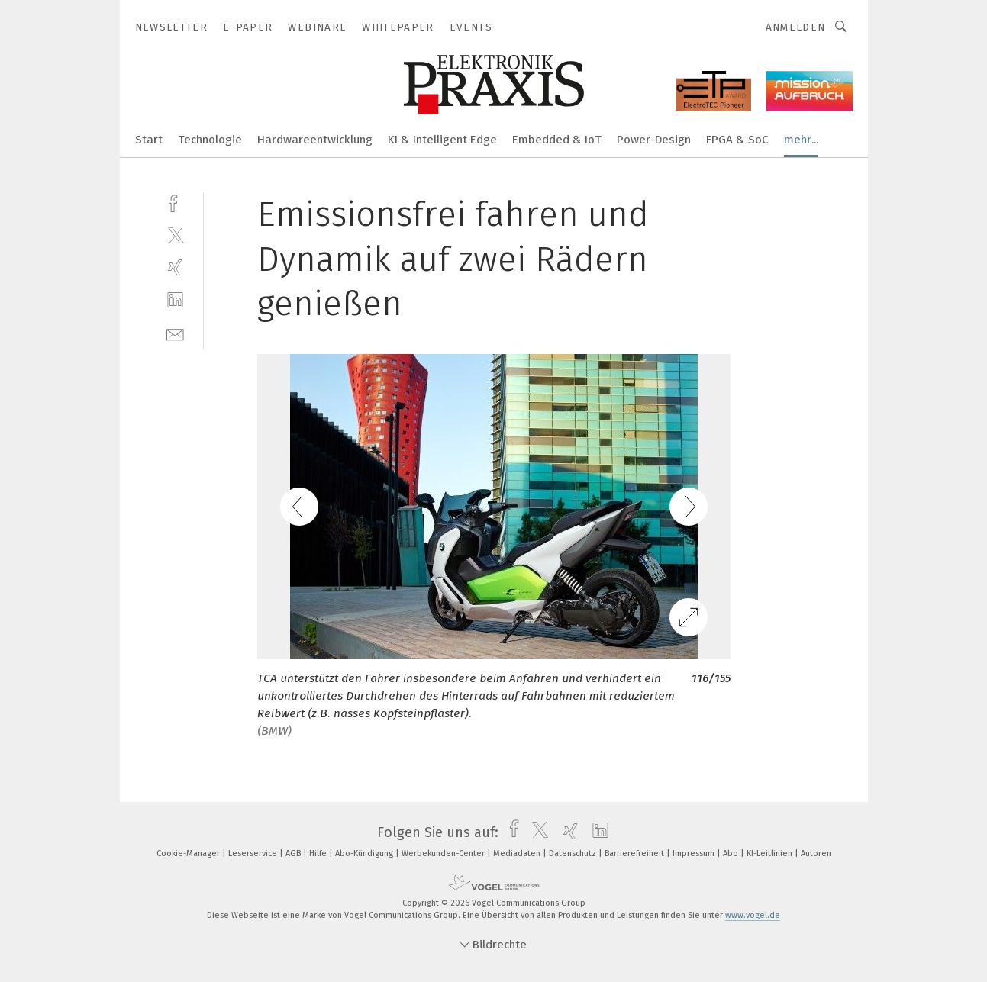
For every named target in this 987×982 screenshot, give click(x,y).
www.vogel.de (752, 915)
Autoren (816, 853)
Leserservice (253, 853)
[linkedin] (175, 300)
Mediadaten (518, 853)
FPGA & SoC (737, 139)
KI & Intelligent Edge (442, 139)
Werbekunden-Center (444, 853)
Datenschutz (573, 853)
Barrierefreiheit (635, 853)
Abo (731, 853)
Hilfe (319, 853)
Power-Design (654, 139)
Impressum (695, 853)
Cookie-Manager (189, 853)
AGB (294, 853)
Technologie (210, 139)
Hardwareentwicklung (315, 139)
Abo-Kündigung (365, 853)
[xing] (175, 267)
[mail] (175, 333)
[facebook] (175, 201)
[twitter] (175, 234)
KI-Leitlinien (771, 853)
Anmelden (796, 27)
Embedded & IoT (557, 139)
